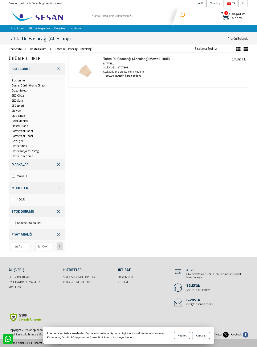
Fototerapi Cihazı (22, 136)
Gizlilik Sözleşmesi (73, 337)
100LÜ (18, 199)
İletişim (123, 282)
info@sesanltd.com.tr (199, 304)
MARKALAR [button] (37, 164)
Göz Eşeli (17, 141)
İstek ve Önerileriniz (77, 282)
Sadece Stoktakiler (26, 223)
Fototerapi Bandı (22, 130)
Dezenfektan (20, 90)
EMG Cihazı (18, 115)
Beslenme (18, 80)
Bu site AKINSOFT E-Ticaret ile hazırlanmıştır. (36, 342)
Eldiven (16, 110)
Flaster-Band (20, 125)
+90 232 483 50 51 (198, 290)
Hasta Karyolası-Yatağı (25, 151)
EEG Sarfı (17, 100)
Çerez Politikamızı (101, 337)
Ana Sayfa (18, 28)
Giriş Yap (215, 3)
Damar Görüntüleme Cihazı (28, 85)
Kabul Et (201, 335)
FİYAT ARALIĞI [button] (37, 234)
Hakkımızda (125, 277)
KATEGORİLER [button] (37, 68)
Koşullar (15, 287)
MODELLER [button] (37, 188)
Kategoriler (39, 28)
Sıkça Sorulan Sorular (79, 277)
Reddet (182, 335)
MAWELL (19, 176)
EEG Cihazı (18, 95)
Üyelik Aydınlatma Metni (25, 282)
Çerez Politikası (19, 277)
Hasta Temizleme (22, 156)
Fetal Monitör (20, 120)
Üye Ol (200, 3)
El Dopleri (18, 105)
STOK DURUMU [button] (37, 211)
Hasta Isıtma (19, 146)
